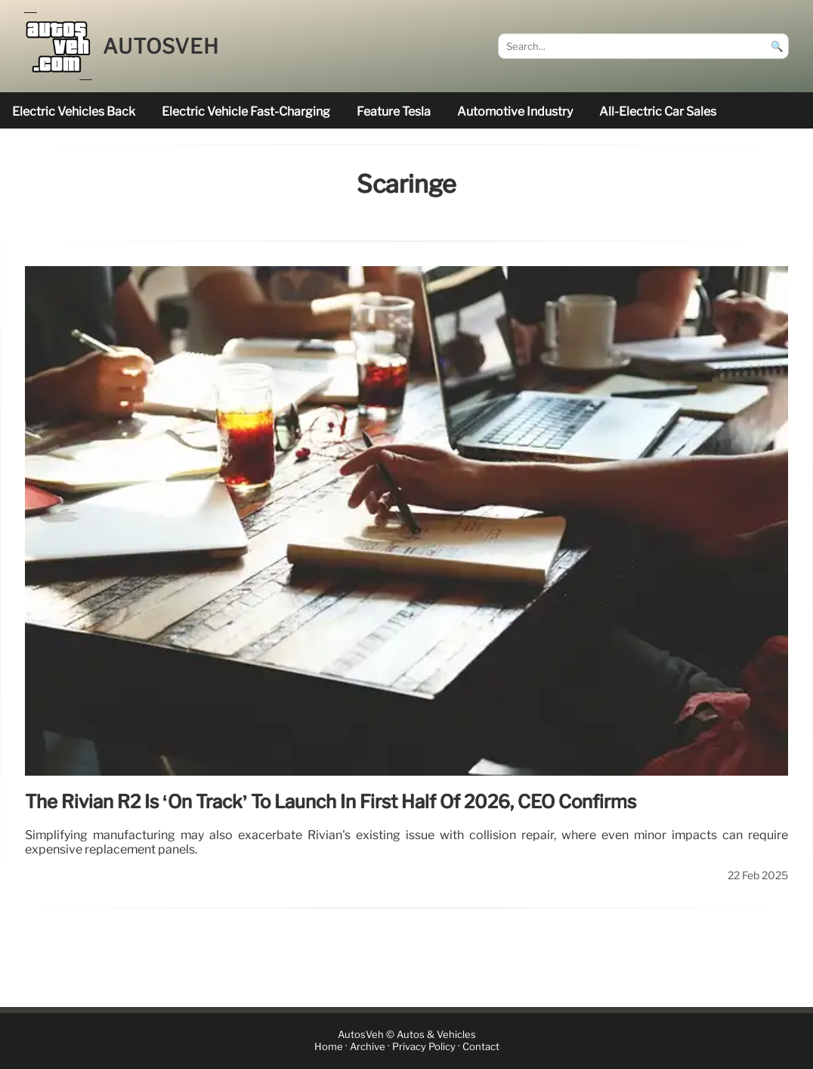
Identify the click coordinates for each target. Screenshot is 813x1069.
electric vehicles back (73, 111)
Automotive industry (515, 111)
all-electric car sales (657, 111)
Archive (367, 1046)
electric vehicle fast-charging (246, 111)
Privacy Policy (424, 1046)
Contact (480, 1046)
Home (328, 1046)
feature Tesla (394, 111)
